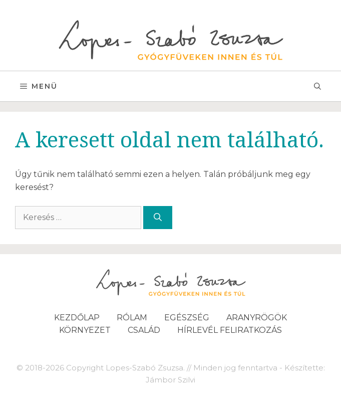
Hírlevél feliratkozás (229, 330)
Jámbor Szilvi (170, 379)
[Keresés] (157, 217)
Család (144, 330)
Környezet (85, 330)
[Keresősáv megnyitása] (317, 86)
